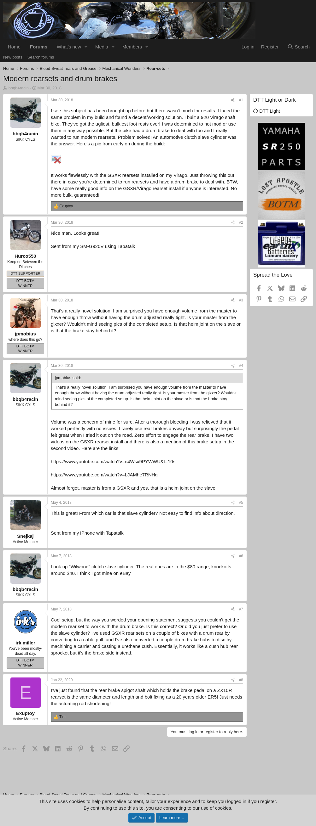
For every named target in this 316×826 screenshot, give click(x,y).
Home (14, 46)
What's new (69, 46)
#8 (241, 680)
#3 (241, 300)
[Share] (233, 100)
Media (101, 46)
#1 (241, 100)
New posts (12, 57)
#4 (241, 365)
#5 (241, 502)
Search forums (40, 57)
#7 (241, 609)
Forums (38, 46)
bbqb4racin (19, 88)
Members (132, 46)
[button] (86, 47)
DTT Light (266, 111)
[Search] (298, 47)
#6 (241, 556)
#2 (241, 222)
